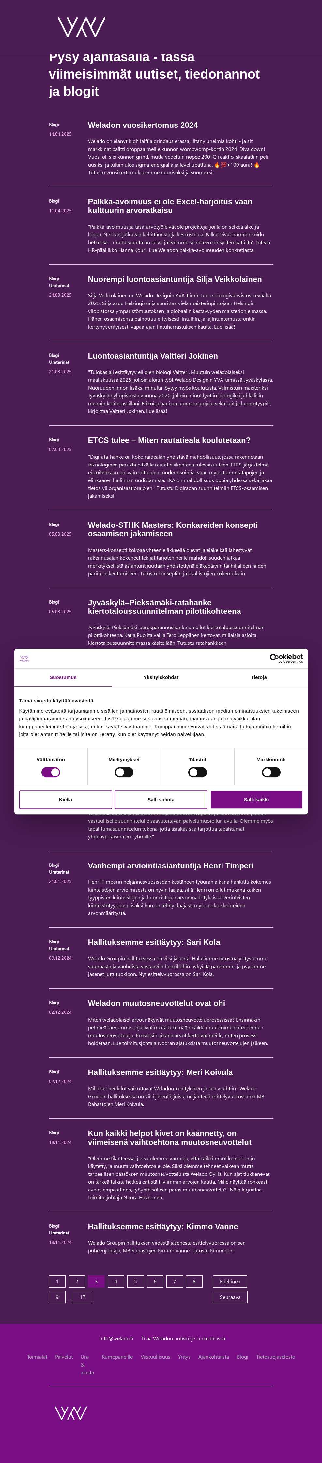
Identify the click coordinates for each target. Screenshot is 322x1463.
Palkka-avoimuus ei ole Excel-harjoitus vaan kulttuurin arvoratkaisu (170, 205)
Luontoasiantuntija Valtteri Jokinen (153, 355)
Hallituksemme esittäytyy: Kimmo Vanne (163, 1226)
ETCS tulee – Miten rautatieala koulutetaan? (169, 440)
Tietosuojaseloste (275, 1356)
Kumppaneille (117, 1356)
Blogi (242, 1356)
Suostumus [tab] (63, 677)
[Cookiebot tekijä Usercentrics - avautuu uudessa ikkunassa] (274, 658)
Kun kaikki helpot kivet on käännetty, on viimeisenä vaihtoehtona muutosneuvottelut (170, 1137)
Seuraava (234, 1296)
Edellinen (233, 1281)
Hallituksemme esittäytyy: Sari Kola (154, 942)
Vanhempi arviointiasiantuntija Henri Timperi (171, 865)
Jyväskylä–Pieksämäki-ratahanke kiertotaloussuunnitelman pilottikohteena (164, 606)
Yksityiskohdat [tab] (161, 677)
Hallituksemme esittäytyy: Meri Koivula (160, 1072)
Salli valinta (161, 799)
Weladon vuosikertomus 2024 (143, 125)
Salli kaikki (256, 799)
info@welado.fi (116, 1338)
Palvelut (64, 1356)
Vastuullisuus (155, 1356)
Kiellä (65, 799)
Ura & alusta (87, 1364)
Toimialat (37, 1356)
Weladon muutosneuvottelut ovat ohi (156, 1003)
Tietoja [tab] (259, 677)
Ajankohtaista (213, 1356)
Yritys (184, 1356)
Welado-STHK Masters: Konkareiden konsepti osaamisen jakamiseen (173, 529)
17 (82, 1296)
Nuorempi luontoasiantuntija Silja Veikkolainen (175, 279)
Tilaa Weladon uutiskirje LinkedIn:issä (183, 1338)
